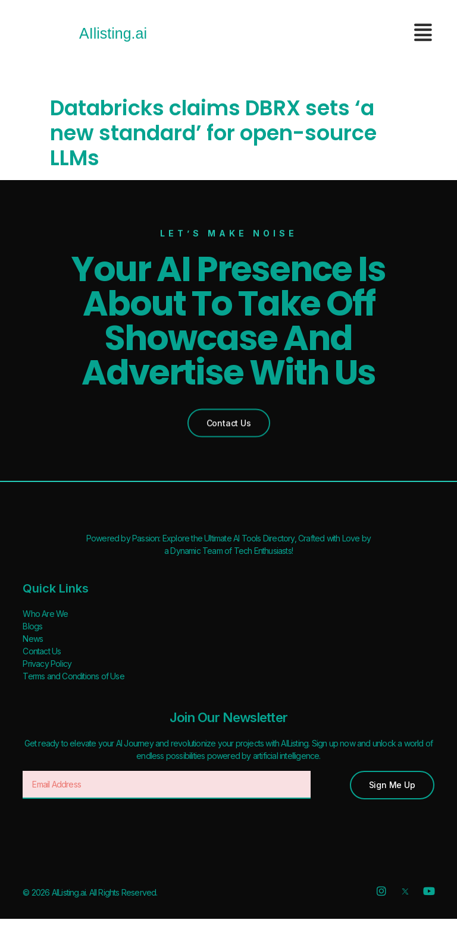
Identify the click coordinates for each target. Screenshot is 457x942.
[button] (228, 421)
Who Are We (45, 614)
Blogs (32, 626)
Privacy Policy (47, 664)
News (33, 639)
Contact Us (42, 651)
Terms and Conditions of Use (73, 676)
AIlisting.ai (113, 33)
